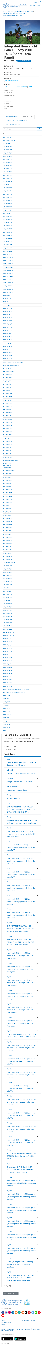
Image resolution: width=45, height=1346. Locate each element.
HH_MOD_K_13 (7, 412)
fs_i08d (9, 1082)
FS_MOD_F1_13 (7, 327)
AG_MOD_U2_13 (7, 245)
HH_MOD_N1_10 (7, 521)
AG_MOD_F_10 (7, 578)
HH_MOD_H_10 (7, 499)
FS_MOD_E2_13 (7, 324)
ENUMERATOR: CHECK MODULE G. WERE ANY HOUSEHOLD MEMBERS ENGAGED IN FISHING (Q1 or (21, 809)
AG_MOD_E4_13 (7, 169)
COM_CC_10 (6, 702)
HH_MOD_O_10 (7, 527)
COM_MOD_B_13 (8, 260)
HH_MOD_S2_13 (7, 444)
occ (8, 759)
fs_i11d (9, 1218)
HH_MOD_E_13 (7, 384)
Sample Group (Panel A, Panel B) (19, 782)
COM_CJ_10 (6, 727)
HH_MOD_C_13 (7, 378)
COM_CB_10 (6, 699)
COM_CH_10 (6, 721)
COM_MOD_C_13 (8, 264)
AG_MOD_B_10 (7, 565)
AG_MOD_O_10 (7, 607)
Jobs (3, 1329)
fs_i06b (9, 963)
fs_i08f (9, 1109)
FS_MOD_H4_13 (7, 346)
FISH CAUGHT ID (13, 798)
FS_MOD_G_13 (7, 333)
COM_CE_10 (6, 708)
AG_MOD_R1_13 (7, 226)
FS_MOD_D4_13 (7, 317)
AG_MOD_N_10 (7, 603)
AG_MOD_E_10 (7, 575)
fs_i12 (9, 1258)
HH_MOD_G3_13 (7, 397)
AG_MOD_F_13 (7, 175)
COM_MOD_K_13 (8, 292)
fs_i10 (9, 1164)
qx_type (10, 778)
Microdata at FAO (35, 5)
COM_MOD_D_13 (8, 267)
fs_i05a (9, 923)
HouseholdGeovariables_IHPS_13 (13, 362)
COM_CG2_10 (7, 718)
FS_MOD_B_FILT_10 (8, 635)
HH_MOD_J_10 (7, 508)
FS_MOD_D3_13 (7, 314)
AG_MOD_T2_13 (7, 238)
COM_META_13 (7, 254)
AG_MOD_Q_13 (7, 222)
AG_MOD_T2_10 (7, 629)
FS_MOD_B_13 (7, 302)
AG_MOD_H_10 (7, 585)
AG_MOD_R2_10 (7, 619)
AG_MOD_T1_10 (7, 626)
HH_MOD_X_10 (7, 559)
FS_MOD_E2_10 (7, 654)
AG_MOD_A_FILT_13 (9, 140)
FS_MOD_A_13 (7, 298)
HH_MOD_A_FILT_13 (9, 371)
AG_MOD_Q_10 (7, 613)
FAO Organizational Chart (6, 1322)
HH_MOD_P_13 (7, 431)
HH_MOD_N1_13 (7, 422)
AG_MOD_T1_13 (7, 235)
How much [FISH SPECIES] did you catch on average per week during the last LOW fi (21, 847)
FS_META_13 (7, 295)
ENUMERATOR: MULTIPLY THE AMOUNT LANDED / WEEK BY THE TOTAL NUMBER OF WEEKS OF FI (20, 928)
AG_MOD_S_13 (7, 232)
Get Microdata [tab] (22, 120)
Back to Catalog (11, 1293)
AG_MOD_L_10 (7, 597)
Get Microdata (23, 61)
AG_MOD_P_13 (7, 219)
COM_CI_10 (6, 724)
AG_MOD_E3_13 (7, 165)
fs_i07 (9, 1031)
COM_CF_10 (6, 711)
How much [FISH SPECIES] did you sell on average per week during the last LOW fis (21, 1047)
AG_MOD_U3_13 (7, 248)
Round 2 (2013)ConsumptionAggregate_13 (7, 465)
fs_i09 (9, 1150)
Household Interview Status (17, 790)
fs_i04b (9, 855)
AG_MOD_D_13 (7, 156)
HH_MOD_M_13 (7, 419)
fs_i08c (9, 1069)
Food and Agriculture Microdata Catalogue (20, 11)
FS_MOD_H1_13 (7, 336)
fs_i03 (9, 828)
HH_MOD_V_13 (7, 454)
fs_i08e (9, 1096)
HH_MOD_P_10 (7, 531)
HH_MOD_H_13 (7, 400)
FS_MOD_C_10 (7, 638)
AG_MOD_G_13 (7, 178)
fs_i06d (9, 990)
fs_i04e (9, 896)
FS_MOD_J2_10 (7, 686)
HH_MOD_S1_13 (7, 441)
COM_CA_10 (6, 695)
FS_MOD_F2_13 (7, 330)
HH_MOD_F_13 (7, 387)
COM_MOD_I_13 (7, 286)
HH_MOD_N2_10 (7, 524)
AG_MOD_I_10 (7, 588)
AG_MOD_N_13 (7, 203)
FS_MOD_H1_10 (7, 667)
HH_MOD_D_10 (7, 480)
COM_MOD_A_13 (8, 257)
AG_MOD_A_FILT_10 (9, 562)
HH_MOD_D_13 (7, 381)
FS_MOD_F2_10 (7, 660)
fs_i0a (9, 795)
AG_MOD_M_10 (7, 600)
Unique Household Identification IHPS (21, 773)
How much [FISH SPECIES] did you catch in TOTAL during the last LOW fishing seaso (20, 955)
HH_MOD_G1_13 (7, 390)
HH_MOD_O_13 (7, 428)
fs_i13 (9, 1272)
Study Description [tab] (12, 117)
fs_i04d (9, 882)
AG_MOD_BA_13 (8, 146)
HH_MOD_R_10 (7, 537)
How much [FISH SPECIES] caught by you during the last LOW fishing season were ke (21, 1183)
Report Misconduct (7, 1330)
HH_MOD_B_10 (7, 474)
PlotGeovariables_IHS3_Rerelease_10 (14, 692)
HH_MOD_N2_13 (7, 425)
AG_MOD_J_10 (7, 591)
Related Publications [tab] (13, 124)
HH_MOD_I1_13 (7, 403)
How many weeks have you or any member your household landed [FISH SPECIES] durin (21, 833)
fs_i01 (9, 803)
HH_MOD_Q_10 (7, 534)
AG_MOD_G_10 (7, 581)
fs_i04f (9, 909)
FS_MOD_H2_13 (7, 340)
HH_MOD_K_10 (7, 512)
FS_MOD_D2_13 (7, 311)
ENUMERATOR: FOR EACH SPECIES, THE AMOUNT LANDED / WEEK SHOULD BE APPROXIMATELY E (21, 1277)
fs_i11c (9, 1204)
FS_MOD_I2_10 (7, 680)
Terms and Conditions (23, 1329)
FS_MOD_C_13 (7, 305)
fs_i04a (9, 842)
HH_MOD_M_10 (7, 518)
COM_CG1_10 (7, 714)
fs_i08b (9, 1055)
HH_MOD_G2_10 (7, 493)
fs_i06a (9, 950)
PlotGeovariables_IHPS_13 (11, 365)
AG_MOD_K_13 (7, 194)
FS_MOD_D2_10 (7, 645)
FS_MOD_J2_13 (7, 359)
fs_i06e (9, 1004)
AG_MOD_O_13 (7, 210)
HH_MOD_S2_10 (7, 543)
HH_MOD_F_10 (7, 486)
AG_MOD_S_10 (7, 622)
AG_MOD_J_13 (7, 191)
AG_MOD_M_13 (7, 200)
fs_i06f (9, 1017)
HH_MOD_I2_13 (7, 406)
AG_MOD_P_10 (7, 610)
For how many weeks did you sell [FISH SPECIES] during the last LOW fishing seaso (21, 1156)
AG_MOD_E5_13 (7, 172)
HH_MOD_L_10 (7, 515)
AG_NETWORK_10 (8, 632)
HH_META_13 (7, 368)
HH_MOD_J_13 (7, 409)
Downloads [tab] (10, 120)
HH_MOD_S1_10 (7, 540)
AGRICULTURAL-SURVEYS (10, 14)
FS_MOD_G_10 (7, 664)
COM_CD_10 (6, 705)
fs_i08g (9, 1123)
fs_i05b (9, 936)
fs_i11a (9, 1177)
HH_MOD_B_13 (7, 374)
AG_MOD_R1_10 (7, 616)
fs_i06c (9, 977)
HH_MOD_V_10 (7, 553)
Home (4, 11)
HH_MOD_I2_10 (7, 505)
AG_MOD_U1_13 (7, 241)
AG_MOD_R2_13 (7, 229)
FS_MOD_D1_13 (7, 308)
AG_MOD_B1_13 (7, 143)
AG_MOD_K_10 (7, 594)
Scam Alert (36, 1329)
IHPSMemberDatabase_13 (11, 460)
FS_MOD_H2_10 (7, 670)
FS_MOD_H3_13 (7, 343)
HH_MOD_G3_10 (7, 496)
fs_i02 (9, 817)
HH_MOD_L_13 (7, 416)
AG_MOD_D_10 (7, 572)
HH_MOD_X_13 (7, 457)
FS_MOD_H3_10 (7, 673)
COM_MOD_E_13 (8, 270)
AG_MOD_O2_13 (8, 216)
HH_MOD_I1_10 (7, 502)
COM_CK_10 (6, 730)
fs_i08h (9, 1137)
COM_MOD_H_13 (8, 283)
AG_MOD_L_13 (7, 197)
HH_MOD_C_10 (7, 477)
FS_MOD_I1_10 (7, 676)
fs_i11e (9, 1231)
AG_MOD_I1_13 (7, 188)
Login (35, 2)
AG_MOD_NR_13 (8, 207)
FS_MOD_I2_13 (7, 352)
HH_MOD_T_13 (7, 447)
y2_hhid (10, 770)
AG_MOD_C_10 (7, 569)
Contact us (10, 1329)
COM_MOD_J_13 (8, 289)
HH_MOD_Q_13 (7, 435)
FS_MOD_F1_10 (7, 657)
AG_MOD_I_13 (7, 184)
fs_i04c (9, 869)
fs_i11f (9, 1245)
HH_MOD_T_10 (7, 547)
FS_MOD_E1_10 (7, 651)
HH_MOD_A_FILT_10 (9, 470)
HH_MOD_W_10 (7, 556)
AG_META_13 (7, 137)
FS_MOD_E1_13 (7, 321)
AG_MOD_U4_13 (7, 251)
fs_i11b (9, 1191)
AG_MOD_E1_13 (7, 159)
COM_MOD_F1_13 (8, 273)
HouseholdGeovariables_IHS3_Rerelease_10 (16, 689)
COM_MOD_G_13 (8, 279)
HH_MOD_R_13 (7, 438)
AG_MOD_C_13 (7, 153)
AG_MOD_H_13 (7, 181)
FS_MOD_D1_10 (7, 642)
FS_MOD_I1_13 (7, 349)
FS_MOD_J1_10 (7, 683)
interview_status (13, 787)
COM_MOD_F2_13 (8, 276)
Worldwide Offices (28, 1320)
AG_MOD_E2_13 (7, 162)
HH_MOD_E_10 (7, 483)
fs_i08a (9, 1042)
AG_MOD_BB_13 (7, 149)
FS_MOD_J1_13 (7, 355)
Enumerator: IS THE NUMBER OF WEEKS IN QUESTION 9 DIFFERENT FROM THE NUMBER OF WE (20, 1169)
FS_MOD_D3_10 (7, 648)
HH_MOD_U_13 (7, 450)
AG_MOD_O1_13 (7, 213)
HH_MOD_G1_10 (7, 489)
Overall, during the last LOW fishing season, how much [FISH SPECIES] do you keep (21, 1264)
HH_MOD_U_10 (7, 550)
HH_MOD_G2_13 (7, 393)
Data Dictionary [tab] (27, 117)
